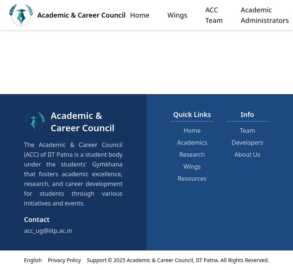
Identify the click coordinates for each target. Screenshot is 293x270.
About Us (247, 154)
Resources (192, 178)
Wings (177, 15)
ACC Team (214, 15)
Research (192, 154)
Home (139, 15)
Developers (247, 142)
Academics (192, 142)
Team (247, 130)
